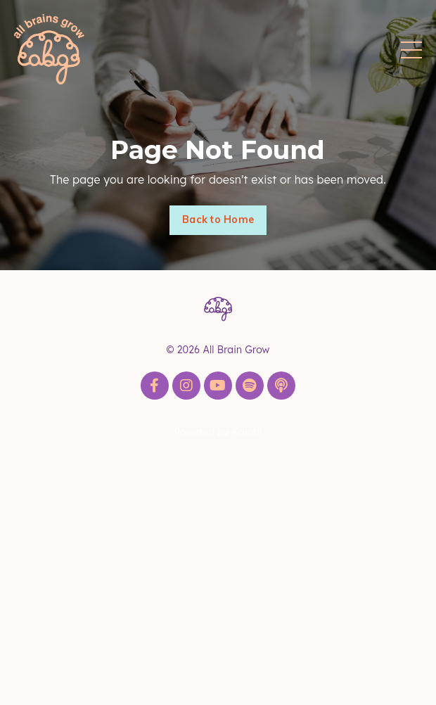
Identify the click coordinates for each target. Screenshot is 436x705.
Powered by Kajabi (218, 432)
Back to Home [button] (218, 219)
